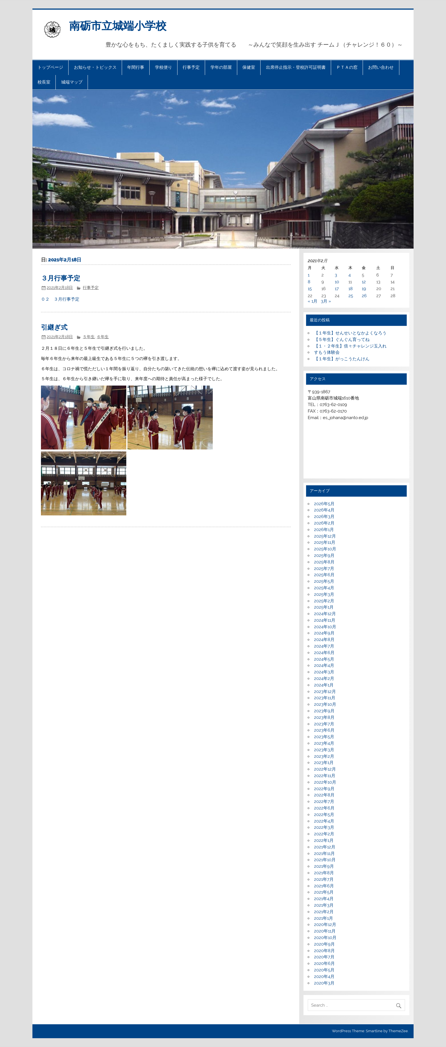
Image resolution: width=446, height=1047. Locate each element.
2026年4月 (324, 510)
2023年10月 (325, 704)
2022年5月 (324, 814)
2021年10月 (325, 859)
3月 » (326, 301)
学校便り (163, 67)
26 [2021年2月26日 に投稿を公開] (364, 295)
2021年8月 (324, 872)
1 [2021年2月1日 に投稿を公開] (308, 275)
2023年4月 (324, 743)
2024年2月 (324, 678)
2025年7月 (324, 568)
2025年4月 (324, 587)
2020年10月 (325, 937)
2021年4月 (324, 898)
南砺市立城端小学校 (117, 25)
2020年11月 (325, 931)
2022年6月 (324, 808)
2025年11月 (324, 542)
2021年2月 (324, 911)
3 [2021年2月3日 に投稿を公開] (336, 275)
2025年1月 (324, 607)
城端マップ (71, 82)
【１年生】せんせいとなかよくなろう (350, 333)
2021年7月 (324, 879)
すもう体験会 (327, 352)
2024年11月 (324, 620)
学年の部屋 (221, 67)
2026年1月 (324, 529)
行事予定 (191, 67)
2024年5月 (324, 659)
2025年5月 (324, 581)
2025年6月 (324, 574)
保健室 (248, 67)
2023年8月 (324, 717)
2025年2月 (324, 600)
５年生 (89, 336)
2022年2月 (324, 833)
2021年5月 (324, 892)
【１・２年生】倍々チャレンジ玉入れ (350, 346)
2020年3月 (324, 983)
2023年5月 (324, 736)
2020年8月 (324, 950)
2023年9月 (324, 710)
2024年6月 (324, 652)
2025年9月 (324, 555)
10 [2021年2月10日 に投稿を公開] (337, 281)
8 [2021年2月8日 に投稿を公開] (309, 281)
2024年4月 (324, 665)
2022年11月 (324, 775)
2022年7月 (324, 801)
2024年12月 (325, 613)
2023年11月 (324, 697)
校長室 (44, 82)
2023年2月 (324, 756)
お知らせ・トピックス (95, 67)
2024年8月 (324, 639)
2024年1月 (324, 685)
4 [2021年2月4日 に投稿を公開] (349, 275)
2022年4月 (324, 821)
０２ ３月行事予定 (60, 299)
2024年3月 (324, 672)
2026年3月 (324, 516)
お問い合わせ (381, 67)
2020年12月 (325, 924)
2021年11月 (324, 853)
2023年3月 (324, 749)
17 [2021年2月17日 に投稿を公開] (337, 288)
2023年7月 (324, 724)
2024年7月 (324, 646)
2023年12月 (325, 691)
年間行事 (135, 67)
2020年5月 (324, 970)
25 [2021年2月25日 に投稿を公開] (350, 295)
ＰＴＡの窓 (347, 67)
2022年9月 (324, 788)
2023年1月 (324, 762)
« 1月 (312, 301)
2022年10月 (325, 782)
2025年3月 (324, 594)
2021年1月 (323, 918)
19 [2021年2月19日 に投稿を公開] (364, 288)
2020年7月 (324, 956)
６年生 (103, 336)
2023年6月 (324, 730)
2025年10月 (325, 548)
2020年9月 (324, 944)
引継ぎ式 (54, 327)
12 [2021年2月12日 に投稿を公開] (364, 281)
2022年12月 (325, 769)
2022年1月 (324, 840)
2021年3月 (324, 905)
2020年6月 (324, 963)
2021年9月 (324, 866)
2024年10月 (325, 626)
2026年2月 (324, 523)
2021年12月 (324, 847)
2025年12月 (325, 536)
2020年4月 (324, 976)
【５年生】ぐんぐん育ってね (341, 339)
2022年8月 (324, 795)
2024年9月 (324, 633)
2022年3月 (324, 827)
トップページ (50, 67)
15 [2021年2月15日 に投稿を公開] (310, 288)
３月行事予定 (60, 278)
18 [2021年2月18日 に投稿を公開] (350, 288)
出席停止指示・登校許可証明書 (296, 67)
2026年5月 (324, 503)
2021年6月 (324, 885)
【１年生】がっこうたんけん (341, 358)
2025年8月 (324, 562)
